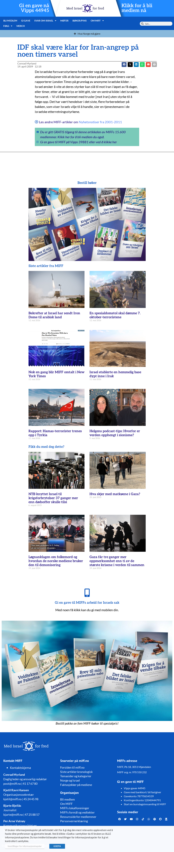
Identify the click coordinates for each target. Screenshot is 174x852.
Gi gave (25, 20)
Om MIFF (97, 20)
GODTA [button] (57, 846)
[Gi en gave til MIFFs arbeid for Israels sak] (87, 593)
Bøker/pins (79, 20)
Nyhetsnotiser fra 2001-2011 (100, 122)
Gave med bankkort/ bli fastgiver (142, 792)
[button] (130, 64)
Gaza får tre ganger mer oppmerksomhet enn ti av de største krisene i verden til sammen (117, 561)
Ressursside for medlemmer (78, 817)
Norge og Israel (70, 780)
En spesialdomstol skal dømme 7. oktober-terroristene (115, 315)
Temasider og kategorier (75, 776)
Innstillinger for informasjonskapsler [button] (25, 846)
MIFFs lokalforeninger (74, 808)
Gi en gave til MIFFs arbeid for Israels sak (87, 603)
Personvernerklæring (74, 821)
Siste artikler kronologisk (76, 772)
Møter (64, 20)
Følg (7, 26)
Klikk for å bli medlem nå (137, 8)
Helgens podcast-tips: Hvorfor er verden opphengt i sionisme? (115, 433)
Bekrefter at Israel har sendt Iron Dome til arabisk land (54, 315)
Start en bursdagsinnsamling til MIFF (145, 804)
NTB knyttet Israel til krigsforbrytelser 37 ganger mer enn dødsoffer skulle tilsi (53, 498)
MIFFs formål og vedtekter (77, 812)
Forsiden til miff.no (72, 767)
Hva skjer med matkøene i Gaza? (115, 494)
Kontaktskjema (20, 768)
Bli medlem (10, 20)
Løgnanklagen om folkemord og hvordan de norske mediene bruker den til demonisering (55, 561)
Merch (20, 25)
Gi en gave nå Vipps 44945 (34, 8)
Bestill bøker (87, 183)
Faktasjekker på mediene (76, 785)
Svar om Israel (45, 20)
